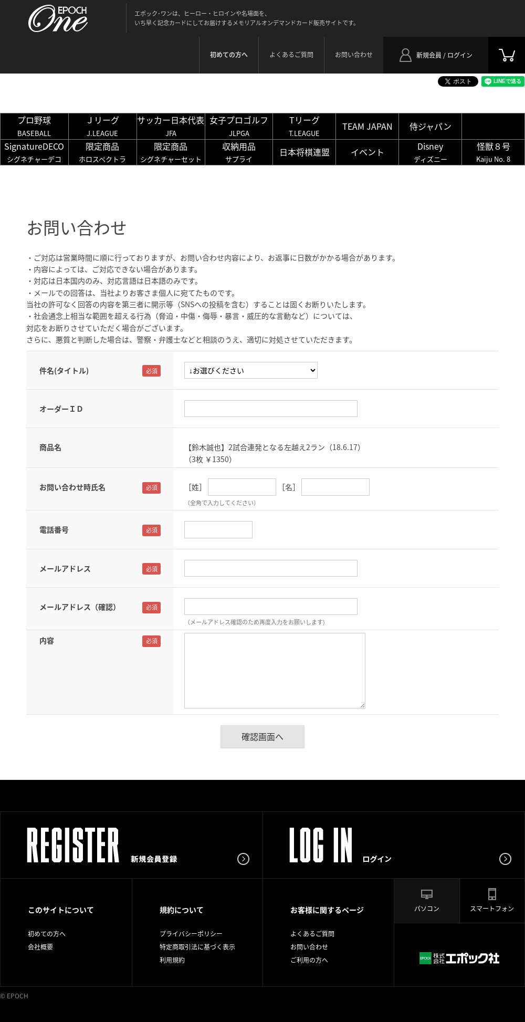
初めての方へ (47, 933)
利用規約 (172, 960)
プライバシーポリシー (191, 933)
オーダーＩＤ (61, 408)
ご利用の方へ (309, 960)
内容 (46, 640)
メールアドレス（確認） (79, 606)
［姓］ (195, 487)
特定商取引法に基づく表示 (197, 947)
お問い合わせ (354, 54)
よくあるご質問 (291, 54)
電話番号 (54, 529)
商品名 (50, 447)
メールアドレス (65, 568)
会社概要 (40, 947)
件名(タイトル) (64, 370)
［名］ (289, 487)
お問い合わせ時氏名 (72, 487)
